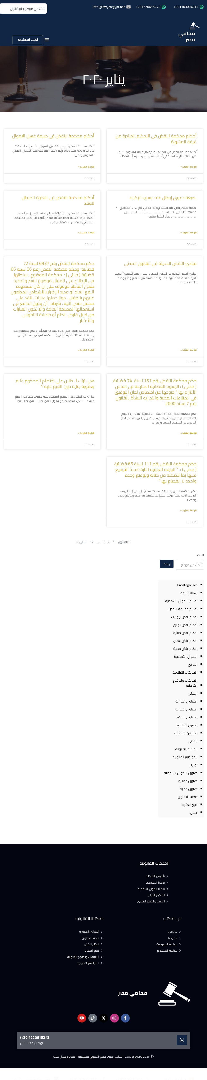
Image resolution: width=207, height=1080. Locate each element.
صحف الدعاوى (187, 796)
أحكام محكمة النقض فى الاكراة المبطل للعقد (58, 200)
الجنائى (193, 693)
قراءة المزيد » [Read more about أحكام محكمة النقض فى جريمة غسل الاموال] (86, 166)
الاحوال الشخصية (186, 656)
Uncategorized (187, 585)
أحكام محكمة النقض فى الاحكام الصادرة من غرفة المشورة (156, 139)
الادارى (193, 664)
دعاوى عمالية (188, 781)
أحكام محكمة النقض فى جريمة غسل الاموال (52, 136)
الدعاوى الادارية (186, 701)
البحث (200, 555)
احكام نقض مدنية (185, 648)
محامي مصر (186, 36)
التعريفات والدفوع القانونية (185, 682)
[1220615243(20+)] (182, 1040)
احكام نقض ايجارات (184, 617)
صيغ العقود (190, 804)
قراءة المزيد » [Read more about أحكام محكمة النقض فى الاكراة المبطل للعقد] (86, 232)
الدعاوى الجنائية (187, 717)
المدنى (193, 741)
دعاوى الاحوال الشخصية (181, 773)
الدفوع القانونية (187, 725)
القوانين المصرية (186, 733)
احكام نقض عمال (185, 640)
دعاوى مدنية (189, 789)
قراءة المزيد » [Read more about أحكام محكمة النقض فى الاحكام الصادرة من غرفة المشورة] (188, 166)
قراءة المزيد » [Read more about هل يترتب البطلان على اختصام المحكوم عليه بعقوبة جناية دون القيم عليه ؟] (86, 432)
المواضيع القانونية (185, 757)
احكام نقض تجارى (185, 625)
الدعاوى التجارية (186, 709)
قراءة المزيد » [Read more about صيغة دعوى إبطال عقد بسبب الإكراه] (188, 232)
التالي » (81, 542)
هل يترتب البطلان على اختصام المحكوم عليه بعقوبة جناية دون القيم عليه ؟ (55, 383)
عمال (194, 812)
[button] (46, 39)
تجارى (194, 765)
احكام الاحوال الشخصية (181, 601)
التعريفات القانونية (185, 672)
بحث (167, 564)
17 (92, 542)
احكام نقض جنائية (185, 633)
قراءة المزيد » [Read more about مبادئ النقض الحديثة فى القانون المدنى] (188, 349)
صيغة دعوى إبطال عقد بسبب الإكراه (163, 197)
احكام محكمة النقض (183, 609)
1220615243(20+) (34, 1037)
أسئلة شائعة (189, 593)
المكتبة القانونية (186, 749)
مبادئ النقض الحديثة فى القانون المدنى (160, 263)
